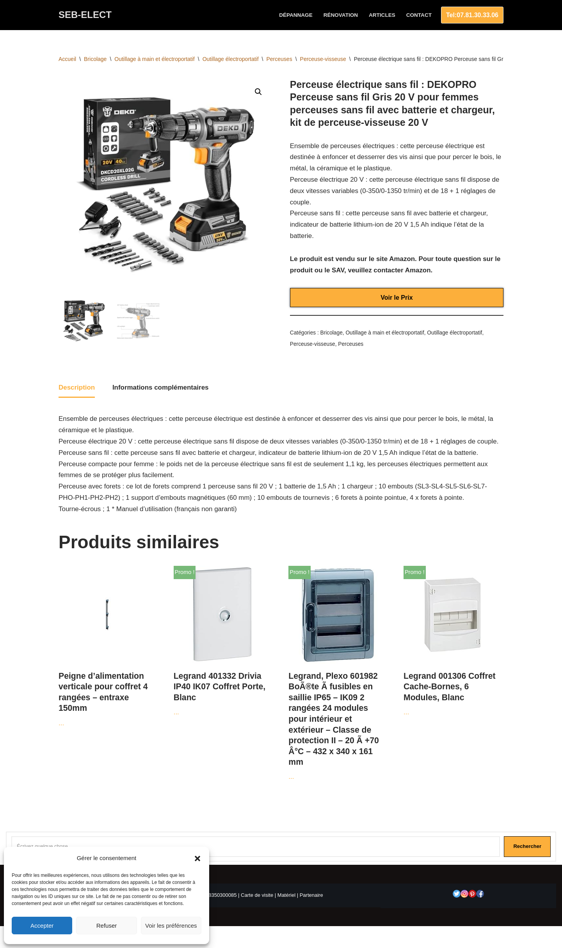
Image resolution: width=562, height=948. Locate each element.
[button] (197, 858)
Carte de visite (257, 896)
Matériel (286, 896)
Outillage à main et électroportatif (154, 59)
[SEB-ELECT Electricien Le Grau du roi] (85, 15)
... (108, 647)
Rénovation (340, 15)
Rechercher (527, 847)
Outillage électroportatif (231, 59)
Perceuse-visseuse (323, 59)
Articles (382, 15)
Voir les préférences (171, 925)
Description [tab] (77, 388)
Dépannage (295, 15)
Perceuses (279, 59)
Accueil (67, 59)
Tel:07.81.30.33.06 (472, 15)
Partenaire (311, 896)
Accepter (41, 925)
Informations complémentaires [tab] (160, 388)
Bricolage (95, 59)
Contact (419, 15)
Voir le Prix (397, 297)
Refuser (106, 925)
